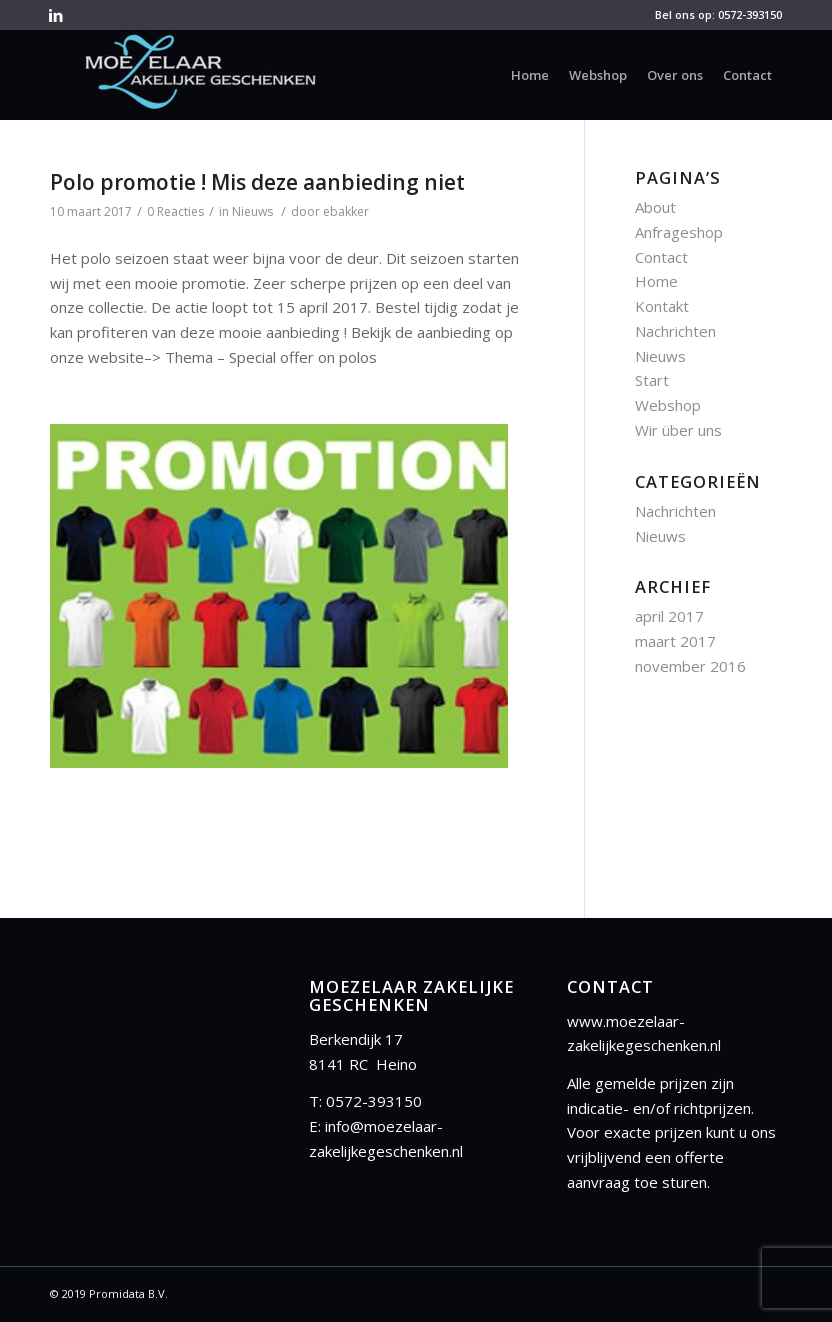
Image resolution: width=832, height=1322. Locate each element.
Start (652, 380)
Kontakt (662, 306)
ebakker (346, 211)
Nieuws (252, 211)
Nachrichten (675, 331)
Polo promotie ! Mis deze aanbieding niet (257, 182)
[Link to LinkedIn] (56, 15)
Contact (661, 257)
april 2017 (669, 616)
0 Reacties (175, 211)
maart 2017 (675, 641)
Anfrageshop (679, 232)
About (655, 207)
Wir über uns (678, 430)
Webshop (668, 405)
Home (656, 281)
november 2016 (690, 666)
